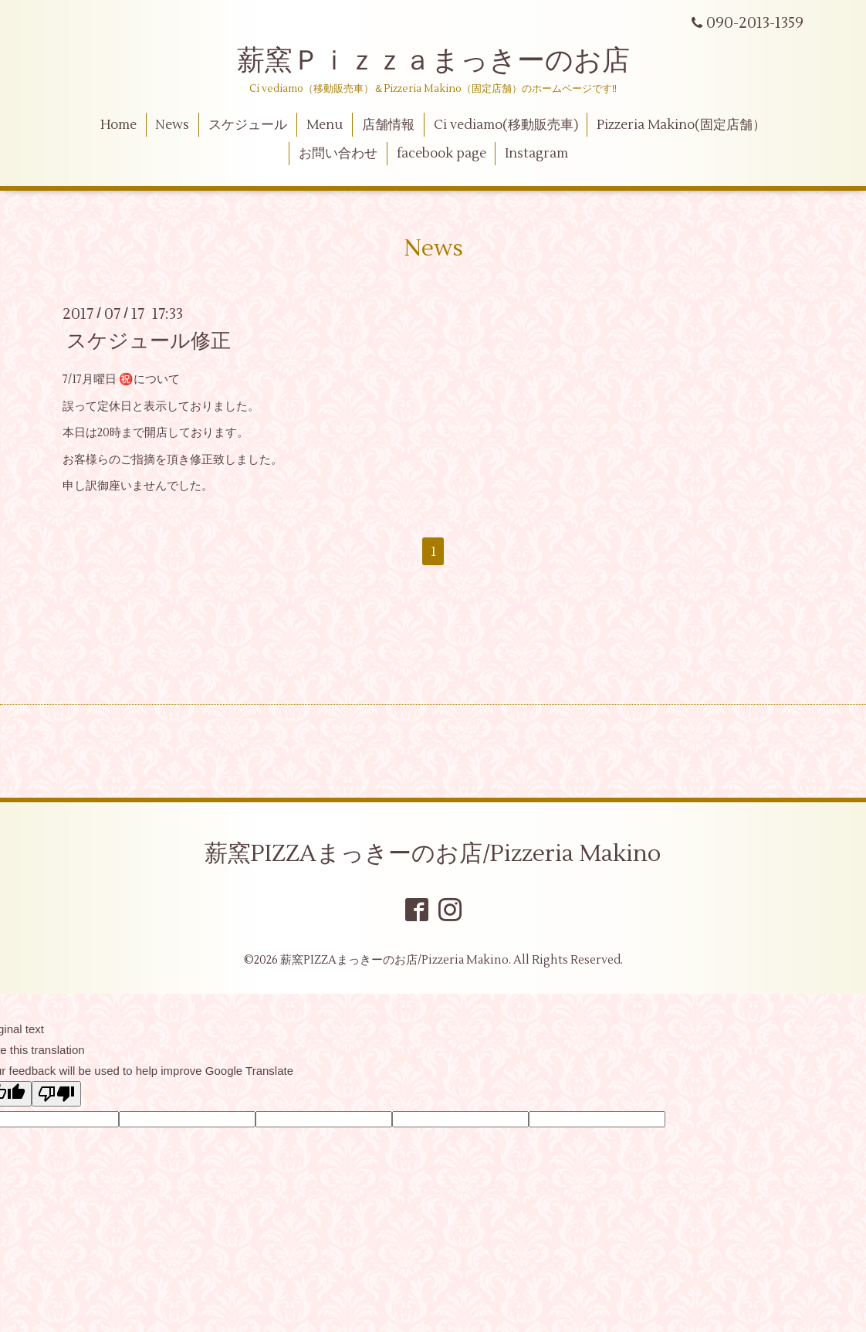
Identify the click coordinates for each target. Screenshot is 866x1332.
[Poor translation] (56, 1094)
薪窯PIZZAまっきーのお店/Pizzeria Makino (433, 854)
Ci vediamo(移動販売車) (506, 125)
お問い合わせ (338, 153)
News (172, 125)
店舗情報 (388, 125)
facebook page (441, 153)
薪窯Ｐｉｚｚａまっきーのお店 (447, 61)
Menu (324, 125)
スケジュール (247, 125)
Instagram (536, 153)
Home (118, 125)
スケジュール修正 (148, 341)
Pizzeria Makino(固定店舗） (681, 125)
